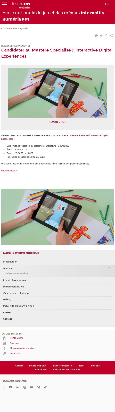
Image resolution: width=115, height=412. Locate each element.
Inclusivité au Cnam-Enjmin (18, 306)
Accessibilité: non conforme (66, 369)
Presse (7, 312)
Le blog (7, 299)
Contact (7, 319)
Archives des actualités (16, 273)
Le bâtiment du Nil (13, 286)
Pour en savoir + (9, 170)
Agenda (23, 28)
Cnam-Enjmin (9, 28)
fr (107, 3)
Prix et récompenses (14, 280)
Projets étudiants (37, 366)
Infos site (95, 366)
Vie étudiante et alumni (16, 293)
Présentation (10, 261)
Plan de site (40, 369)
